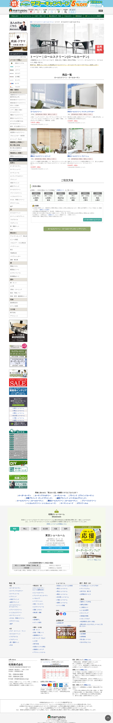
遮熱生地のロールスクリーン (18, 103)
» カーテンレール (14, 593)
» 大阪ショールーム (62, 600)
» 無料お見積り (84, 604)
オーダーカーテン (15, 166)
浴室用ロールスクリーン (17, 132)
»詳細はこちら (83, 669)
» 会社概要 (83, 634)
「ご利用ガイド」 (51, 214)
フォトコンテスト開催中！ (93, 16)
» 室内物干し (36, 619)
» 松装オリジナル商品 (39, 646)
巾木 (11, 229)
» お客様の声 (60, 623)
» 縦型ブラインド (14, 602)
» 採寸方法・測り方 (85, 591)
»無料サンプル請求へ (45, 209)
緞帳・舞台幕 (14, 259)
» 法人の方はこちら (85, 642)
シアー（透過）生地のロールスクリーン (16, 111)
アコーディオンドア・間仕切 (18, 236)
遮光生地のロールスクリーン (18, 99)
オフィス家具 (14, 306)
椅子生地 (12, 312)
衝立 (11, 249)
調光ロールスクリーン (16, 118)
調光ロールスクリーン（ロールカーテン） (63, 501)
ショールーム (26, 16)
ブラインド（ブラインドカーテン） (82, 495)
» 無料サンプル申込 (85, 601)
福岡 (65, 529)
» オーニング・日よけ (39, 638)
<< (51, 664)
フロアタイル (14, 219)
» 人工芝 (35, 641)
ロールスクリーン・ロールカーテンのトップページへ (67, 229)
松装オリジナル (17, 63)
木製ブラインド (14, 183)
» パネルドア (36, 598)
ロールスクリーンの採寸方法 (18, 57)
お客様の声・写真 (55, 16)
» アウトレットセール (39, 652)
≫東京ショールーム (18, 408)
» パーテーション (38, 601)
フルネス (15, 87)
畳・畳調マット (14, 226)
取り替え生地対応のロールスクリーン (16, 149)
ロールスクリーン (16, 54)
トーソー (15, 67)
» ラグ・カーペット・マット (17, 631)
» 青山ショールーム (62, 591)
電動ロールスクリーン (16, 115)
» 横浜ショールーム (62, 594)
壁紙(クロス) (14, 266)
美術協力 (79, 16)
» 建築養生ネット (38, 635)
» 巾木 (11, 645)
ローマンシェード (15, 169)
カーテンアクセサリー (16, 176)
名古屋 (45, 529)
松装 (31, 22)
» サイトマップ (84, 613)
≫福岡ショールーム (18, 420)
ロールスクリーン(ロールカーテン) (43, 22)
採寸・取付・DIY (40, 16)
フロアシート (14, 223)
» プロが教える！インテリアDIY (89, 585)
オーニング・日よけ (16, 139)
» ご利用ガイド (84, 607)
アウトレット (14, 316)
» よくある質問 (84, 610)
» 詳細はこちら (52, 681)
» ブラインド (13, 596)
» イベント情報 (60, 605)
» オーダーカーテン (15, 588)
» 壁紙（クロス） (38, 609)
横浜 (35, 529)
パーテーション (14, 246)
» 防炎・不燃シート (38, 632)
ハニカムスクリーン (16, 196)
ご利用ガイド (60, 190)
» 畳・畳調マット (14, 642)
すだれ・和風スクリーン (17, 199)
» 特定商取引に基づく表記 (87, 621)
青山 (24, 529)
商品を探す (15, 16)
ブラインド (13, 179)
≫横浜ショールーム (18, 413)
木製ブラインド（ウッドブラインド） (39, 498)
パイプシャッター (15, 256)
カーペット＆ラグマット (17, 216)
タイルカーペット (15, 213)
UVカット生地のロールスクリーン (15, 106)
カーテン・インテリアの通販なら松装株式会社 (56, 720)
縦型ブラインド (14, 186)
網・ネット (13, 282)
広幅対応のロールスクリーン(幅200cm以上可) (18, 96)
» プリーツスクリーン (15, 609)
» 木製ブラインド (14, 599)
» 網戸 (11, 624)
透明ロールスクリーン (16, 156)
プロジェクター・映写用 (17, 135)
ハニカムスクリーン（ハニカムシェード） (41, 503)
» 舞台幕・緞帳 (37, 612)
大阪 (55, 529)
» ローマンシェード (15, 615)
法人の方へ (68, 16)
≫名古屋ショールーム (18, 415)
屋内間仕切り (14, 302)
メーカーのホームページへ (92, 219)
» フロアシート (13, 639)
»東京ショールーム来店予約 (55, 551)
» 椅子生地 (36, 644)
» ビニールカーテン (38, 592)
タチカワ (15, 73)
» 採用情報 (83, 636)
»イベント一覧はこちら (94, 560)
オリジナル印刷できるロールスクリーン (16, 122)
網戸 (11, 206)
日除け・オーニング (16, 289)
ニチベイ (15, 70)
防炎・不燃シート (15, 293)
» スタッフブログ (85, 618)
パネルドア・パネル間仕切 (18, 243)
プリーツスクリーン (16, 193)
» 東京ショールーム (62, 588)
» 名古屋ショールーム (62, 597)
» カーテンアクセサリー (16, 591)
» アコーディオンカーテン (40, 595)
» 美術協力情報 (84, 616)
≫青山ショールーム (18, 410)
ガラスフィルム (14, 203)
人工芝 (12, 286)
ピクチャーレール (15, 273)
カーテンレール (14, 173)
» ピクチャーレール (38, 607)
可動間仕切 (13, 253)
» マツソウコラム (85, 588)
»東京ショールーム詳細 (55, 548)
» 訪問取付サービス (85, 594)
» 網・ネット (36, 629)
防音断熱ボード (14, 276)
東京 (14, 529)
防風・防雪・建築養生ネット (18, 296)
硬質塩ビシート (14, 269)
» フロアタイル (13, 636)
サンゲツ (15, 80)
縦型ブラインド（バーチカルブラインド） (72, 498)
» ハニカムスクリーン (15, 612)
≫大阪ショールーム (18, 418)
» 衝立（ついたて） (38, 604)
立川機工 (15, 77)
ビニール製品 (14, 239)
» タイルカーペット (15, 634)
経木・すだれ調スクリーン (18, 126)
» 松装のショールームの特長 (64, 585)
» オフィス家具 (37, 622)
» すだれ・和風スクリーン (16, 618)
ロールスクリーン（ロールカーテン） (30, 501)
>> (60, 664)
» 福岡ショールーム (62, 602)
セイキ (14, 83)
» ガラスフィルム (14, 621)
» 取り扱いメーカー (85, 639)
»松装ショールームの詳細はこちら (56, 524)
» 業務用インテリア (38, 649)
